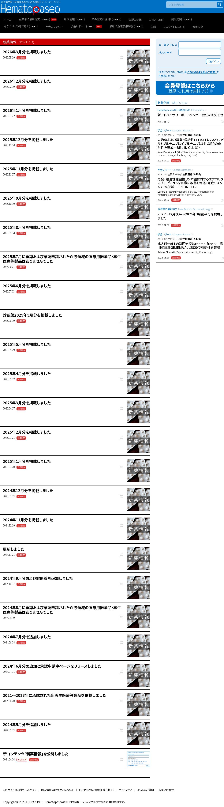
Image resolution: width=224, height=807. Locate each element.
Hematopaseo (30, 5)
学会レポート (174, 130)
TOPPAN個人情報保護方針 (94, 789)
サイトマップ (125, 789)
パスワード (165, 52)
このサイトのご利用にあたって (19, 789)
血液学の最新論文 (184, 209)
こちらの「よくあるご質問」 (202, 72)
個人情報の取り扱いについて (57, 789)
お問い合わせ (166, 789)
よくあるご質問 (145, 789)
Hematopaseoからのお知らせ (181, 110)
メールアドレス (168, 44)
